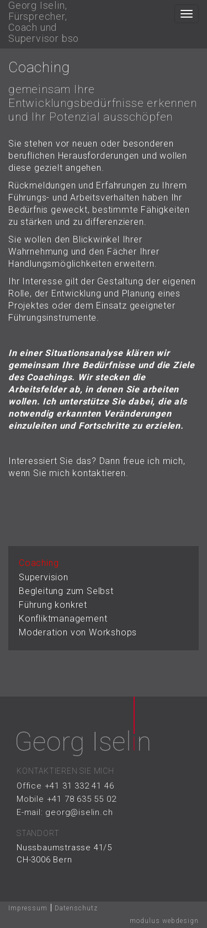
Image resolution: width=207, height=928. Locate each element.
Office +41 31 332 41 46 (65, 786)
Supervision (43, 577)
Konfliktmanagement (63, 618)
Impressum (27, 908)
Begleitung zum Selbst (66, 591)
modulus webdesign (164, 921)
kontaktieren (99, 473)
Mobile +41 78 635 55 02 (66, 799)
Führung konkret (53, 605)
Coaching (39, 563)
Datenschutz (76, 908)
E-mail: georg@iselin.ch (65, 812)
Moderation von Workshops (78, 632)
